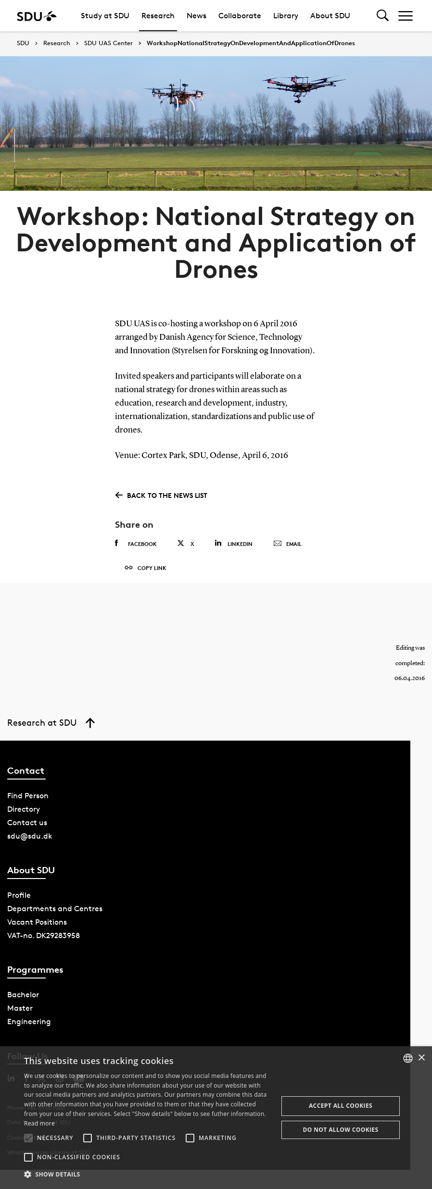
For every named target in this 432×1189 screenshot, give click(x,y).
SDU (23, 43)
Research (158, 15)
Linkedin (234, 543)
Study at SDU (105, 15)
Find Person (28, 801)
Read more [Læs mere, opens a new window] (39, 1123)
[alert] (216, 1117)
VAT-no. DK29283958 (43, 941)
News (196, 15)
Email (287, 544)
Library (285, 15)
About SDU (330, 15)
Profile (19, 900)
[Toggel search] (383, 16)
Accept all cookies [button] (340, 1106)
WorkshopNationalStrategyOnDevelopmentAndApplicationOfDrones (251, 43)
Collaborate (239, 15)
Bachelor (23, 1000)
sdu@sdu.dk (29, 841)
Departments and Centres (54, 914)
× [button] (421, 1058)
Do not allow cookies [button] (340, 1130)
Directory (23, 814)
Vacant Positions (37, 927)
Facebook (136, 543)
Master (20, 1013)
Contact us (27, 828)
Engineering (29, 1027)
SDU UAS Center (108, 43)
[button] (28, 1138)
